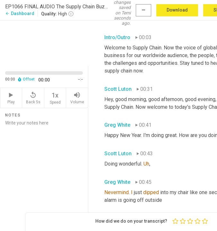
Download (177, 10)
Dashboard (19, 13)
